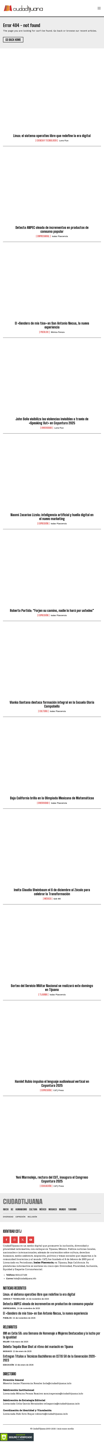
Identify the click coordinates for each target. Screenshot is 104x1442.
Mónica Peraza (57, 332)
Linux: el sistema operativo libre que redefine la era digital (52, 136)
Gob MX (57, 899)
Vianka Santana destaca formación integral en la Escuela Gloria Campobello (52, 704)
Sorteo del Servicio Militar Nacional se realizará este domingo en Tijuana (52, 988)
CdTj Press (58, 1090)
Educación (46, 1186)
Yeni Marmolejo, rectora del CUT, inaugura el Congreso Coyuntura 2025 (52, 1179)
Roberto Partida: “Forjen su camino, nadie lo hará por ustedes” (52, 611)
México (47, 898)
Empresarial (43, 236)
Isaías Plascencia (60, 236)
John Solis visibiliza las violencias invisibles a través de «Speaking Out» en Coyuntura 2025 (51, 421)
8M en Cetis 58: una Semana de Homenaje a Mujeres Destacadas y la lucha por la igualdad (51, 1335)
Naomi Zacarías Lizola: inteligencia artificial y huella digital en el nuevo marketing (52, 517)
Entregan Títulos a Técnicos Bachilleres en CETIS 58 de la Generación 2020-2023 (49, 1358)
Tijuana (43, 994)
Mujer (6, 1342)
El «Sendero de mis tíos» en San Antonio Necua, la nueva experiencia (52, 325)
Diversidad (46, 428)
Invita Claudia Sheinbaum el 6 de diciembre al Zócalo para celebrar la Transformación (52, 892)
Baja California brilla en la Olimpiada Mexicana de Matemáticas (52, 798)
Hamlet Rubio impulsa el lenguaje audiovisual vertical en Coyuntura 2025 (52, 1083)
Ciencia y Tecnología (47, 140)
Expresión (43, 523)
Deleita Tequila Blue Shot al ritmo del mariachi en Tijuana (38, 1347)
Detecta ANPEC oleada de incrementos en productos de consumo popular (52, 229)
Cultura (43, 711)
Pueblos (44, 332)
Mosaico (7, 1351)
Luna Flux (63, 140)
